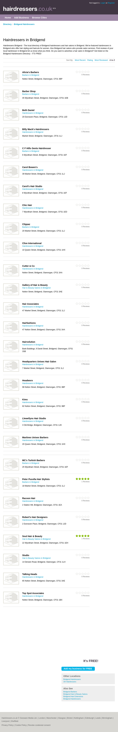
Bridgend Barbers (70, 692)
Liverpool (5, 721)
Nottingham (79, 718)
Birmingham (107, 718)
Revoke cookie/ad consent (39, 725)
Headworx (27, 380)
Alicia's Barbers (30, 72)
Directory (7, 24)
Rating (90, 60)
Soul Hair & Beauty (32, 536)
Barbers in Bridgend (30, 75)
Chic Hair (27, 205)
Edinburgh (89, 718)
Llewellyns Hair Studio (34, 418)
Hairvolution (28, 342)
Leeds (98, 718)
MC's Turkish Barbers (33, 460)
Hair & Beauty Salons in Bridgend (36, 288)
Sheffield (14, 721)
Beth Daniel (28, 110)
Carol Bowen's (30, 167)
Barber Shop (29, 91)
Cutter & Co (28, 266)
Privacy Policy (7, 725)
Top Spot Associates (33, 593)
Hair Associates (30, 304)
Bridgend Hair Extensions (73, 696)
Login (103, 3)
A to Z (112, 60)
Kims (25, 399)
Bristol (69, 718)
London (42, 718)
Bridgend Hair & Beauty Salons (75, 694)
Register (111, 3)
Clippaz (26, 224)
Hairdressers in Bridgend (32, 113)
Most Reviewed (101, 60)
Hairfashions (29, 323)
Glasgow (62, 718)
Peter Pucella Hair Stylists (36, 479)
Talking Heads (29, 574)
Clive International (31, 243)
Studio (25, 555)
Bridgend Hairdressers (24, 24)
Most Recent (80, 60)
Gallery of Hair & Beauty (35, 285)
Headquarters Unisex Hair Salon (39, 361)
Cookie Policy (21, 725)
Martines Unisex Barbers (35, 437)
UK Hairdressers (69, 682)
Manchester (52, 718)
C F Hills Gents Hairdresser (36, 148)
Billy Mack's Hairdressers (35, 129)
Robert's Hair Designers (34, 517)
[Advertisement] (40, 29)
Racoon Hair (28, 498)
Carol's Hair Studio (32, 186)
